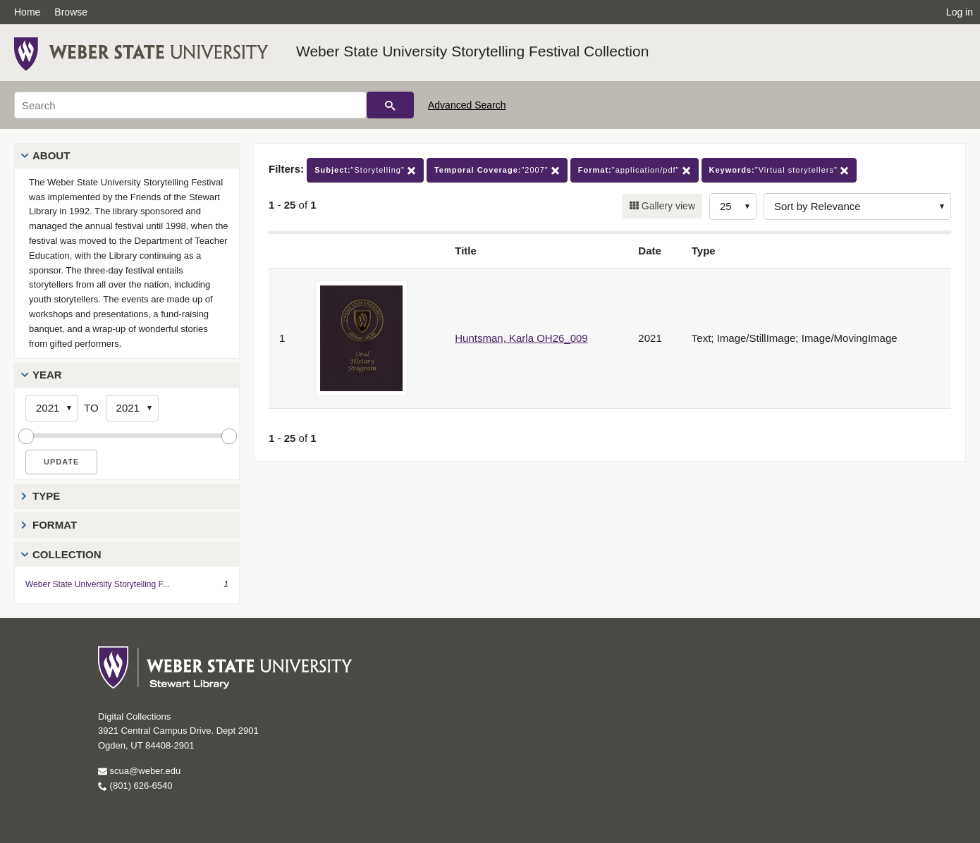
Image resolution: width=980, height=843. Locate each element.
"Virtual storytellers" (779, 170)
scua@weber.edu (139, 770)
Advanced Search (467, 105)
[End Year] (132, 408)
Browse (70, 12)
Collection (67, 554)
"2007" (497, 170)
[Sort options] (857, 206)
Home (27, 12)
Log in (959, 12)
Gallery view (667, 205)
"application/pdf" (634, 170)
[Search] (190, 105)
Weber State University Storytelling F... (97, 584)
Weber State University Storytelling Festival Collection (472, 51)
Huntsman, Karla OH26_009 (521, 338)
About (51, 155)
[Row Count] (733, 206)
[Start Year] (51, 408)
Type (46, 496)
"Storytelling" (365, 170)
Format (54, 525)
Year (47, 375)
